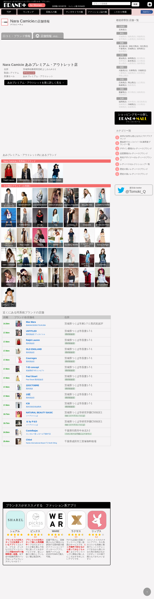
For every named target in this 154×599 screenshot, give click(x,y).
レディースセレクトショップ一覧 (135, 164)
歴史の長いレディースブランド (134, 169)
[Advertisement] (57, 50)
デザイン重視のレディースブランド (136, 148)
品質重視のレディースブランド (134, 153)
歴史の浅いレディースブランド (134, 174)
